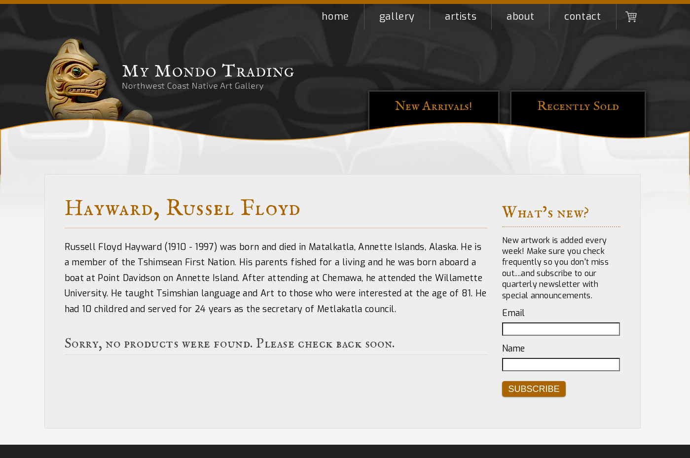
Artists (460, 16)
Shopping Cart (631, 17)
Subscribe (534, 389)
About (520, 16)
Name (513, 348)
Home (335, 16)
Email (513, 313)
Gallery (397, 16)
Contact (582, 16)
